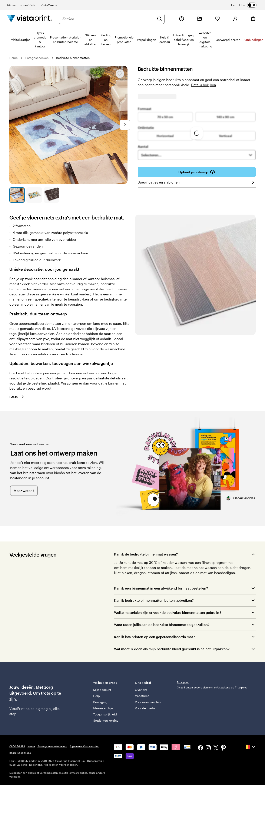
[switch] (243, 5)
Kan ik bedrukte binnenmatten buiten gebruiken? (154, 600)
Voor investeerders (148, 702)
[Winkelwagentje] (253, 19)
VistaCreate (49, 5)
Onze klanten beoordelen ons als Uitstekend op (212, 687)
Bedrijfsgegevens (20, 752)
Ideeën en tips (103, 708)
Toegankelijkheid (105, 714)
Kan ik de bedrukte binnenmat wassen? (146, 554)
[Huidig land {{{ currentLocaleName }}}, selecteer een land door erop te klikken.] (250, 746)
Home (13, 58)
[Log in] (235, 19)
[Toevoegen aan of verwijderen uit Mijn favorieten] (120, 73)
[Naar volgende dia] (125, 125)
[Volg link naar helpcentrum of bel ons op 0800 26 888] (181, 19)
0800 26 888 (17, 746)
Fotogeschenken (37, 58)
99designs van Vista (21, 5)
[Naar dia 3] (51, 195)
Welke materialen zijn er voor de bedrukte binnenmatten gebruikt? (167, 612)
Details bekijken (203, 85)
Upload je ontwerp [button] (196, 172)
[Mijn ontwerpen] (199, 19)
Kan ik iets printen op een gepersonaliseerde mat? (154, 637)
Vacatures (142, 696)
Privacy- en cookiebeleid (52, 746)
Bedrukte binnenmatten (72, 58)
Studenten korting (106, 720)
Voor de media (145, 708)
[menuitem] (20, 39)
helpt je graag (37, 709)
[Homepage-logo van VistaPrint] (29, 18)
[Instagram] (208, 748)
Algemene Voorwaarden (84, 746)
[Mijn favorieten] (217, 19)
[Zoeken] (108, 18)
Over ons (141, 689)
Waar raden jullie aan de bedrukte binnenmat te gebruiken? (161, 625)
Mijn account (102, 689)
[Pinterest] (223, 748)
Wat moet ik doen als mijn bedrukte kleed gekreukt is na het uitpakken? (171, 649)
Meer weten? (24, 491)
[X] (215, 748)
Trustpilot (183, 682)
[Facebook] (200, 748)
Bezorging (100, 702)
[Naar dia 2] (34, 195)
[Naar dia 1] (17, 195)
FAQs (16, 396)
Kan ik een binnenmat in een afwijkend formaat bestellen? (161, 588)
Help (96, 696)
